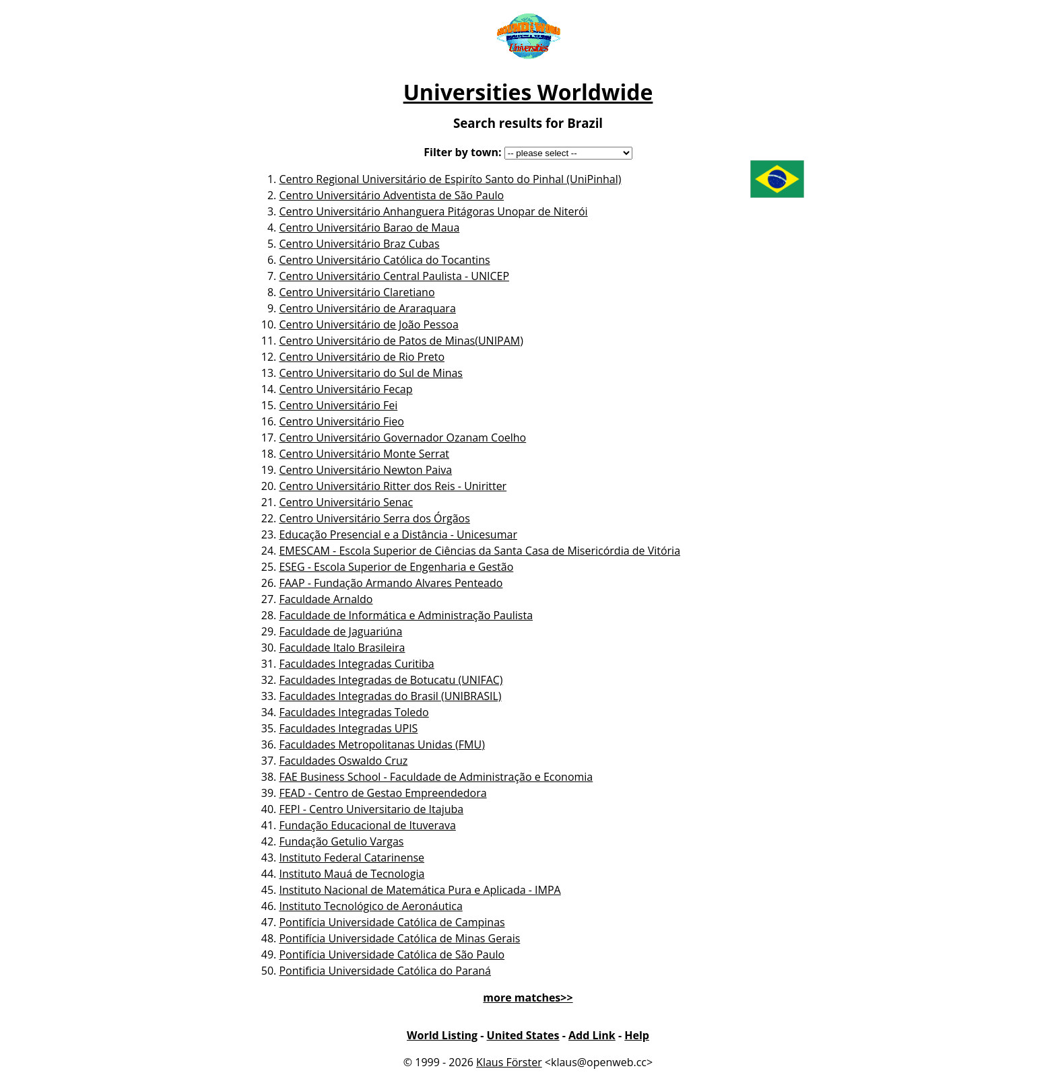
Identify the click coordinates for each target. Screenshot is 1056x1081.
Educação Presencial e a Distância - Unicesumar (398, 534)
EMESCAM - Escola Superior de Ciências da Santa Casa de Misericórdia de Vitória (479, 550)
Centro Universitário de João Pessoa (368, 324)
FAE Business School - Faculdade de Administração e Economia (436, 776)
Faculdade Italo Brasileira (342, 647)
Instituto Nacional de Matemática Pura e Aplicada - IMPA (419, 889)
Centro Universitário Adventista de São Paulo (391, 195)
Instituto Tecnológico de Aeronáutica (370, 906)
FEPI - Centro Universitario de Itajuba (371, 809)
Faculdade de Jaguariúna (340, 631)
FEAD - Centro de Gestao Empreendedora (382, 793)
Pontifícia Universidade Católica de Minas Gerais (399, 938)
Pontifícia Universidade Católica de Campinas (391, 922)
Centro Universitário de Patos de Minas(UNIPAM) (401, 340)
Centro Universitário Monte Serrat (364, 453)
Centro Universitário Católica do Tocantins (384, 259)
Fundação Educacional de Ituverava (367, 825)
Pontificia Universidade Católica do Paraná (385, 970)
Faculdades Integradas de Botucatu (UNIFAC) (390, 679)
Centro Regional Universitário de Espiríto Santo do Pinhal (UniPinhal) (450, 179)
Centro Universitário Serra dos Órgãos (374, 518)
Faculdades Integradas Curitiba (356, 663)
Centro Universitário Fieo (341, 421)
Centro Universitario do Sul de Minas (371, 372)
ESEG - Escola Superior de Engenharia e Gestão (396, 566)
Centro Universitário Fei (338, 405)
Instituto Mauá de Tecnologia (351, 873)
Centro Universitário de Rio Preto (361, 356)
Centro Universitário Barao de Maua (369, 227)
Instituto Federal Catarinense (351, 857)
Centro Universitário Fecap (345, 389)
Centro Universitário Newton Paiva (365, 469)
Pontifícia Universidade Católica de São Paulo (391, 954)
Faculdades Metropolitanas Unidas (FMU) (381, 744)
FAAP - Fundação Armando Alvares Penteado (390, 583)
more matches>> (527, 997)
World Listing (442, 1035)
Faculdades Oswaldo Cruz (343, 760)
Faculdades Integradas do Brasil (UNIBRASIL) (390, 696)
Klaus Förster (509, 1062)
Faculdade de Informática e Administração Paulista (406, 615)
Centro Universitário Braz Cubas (359, 243)
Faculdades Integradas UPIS (348, 728)
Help (636, 1035)
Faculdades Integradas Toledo (353, 712)
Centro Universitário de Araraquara (367, 308)
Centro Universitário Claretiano (356, 292)
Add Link (592, 1035)
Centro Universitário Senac (346, 502)
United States (523, 1035)
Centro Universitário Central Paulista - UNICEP (394, 276)
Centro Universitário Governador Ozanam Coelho (402, 437)
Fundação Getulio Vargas (341, 841)
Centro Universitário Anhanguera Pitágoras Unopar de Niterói (433, 211)
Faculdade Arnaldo (325, 599)
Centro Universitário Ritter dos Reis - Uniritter (392, 486)
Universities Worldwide (528, 91)
